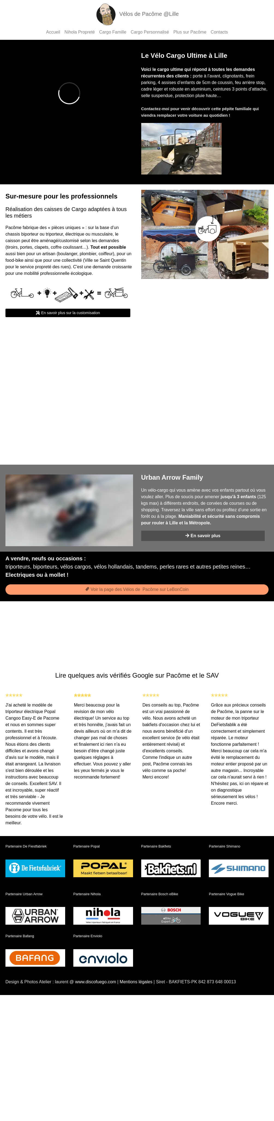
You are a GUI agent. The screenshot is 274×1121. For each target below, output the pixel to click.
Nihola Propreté (80, 32)
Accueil (53, 32)
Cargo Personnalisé (150, 32)
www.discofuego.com (95, 981)
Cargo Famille (113, 32)
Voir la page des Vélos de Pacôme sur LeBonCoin (136, 589)
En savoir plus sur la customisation (68, 313)
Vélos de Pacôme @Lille (137, 14)
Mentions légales (136, 981)
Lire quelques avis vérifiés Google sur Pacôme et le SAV (137, 675)
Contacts (219, 32)
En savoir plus (202, 535)
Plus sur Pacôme (189, 32)
